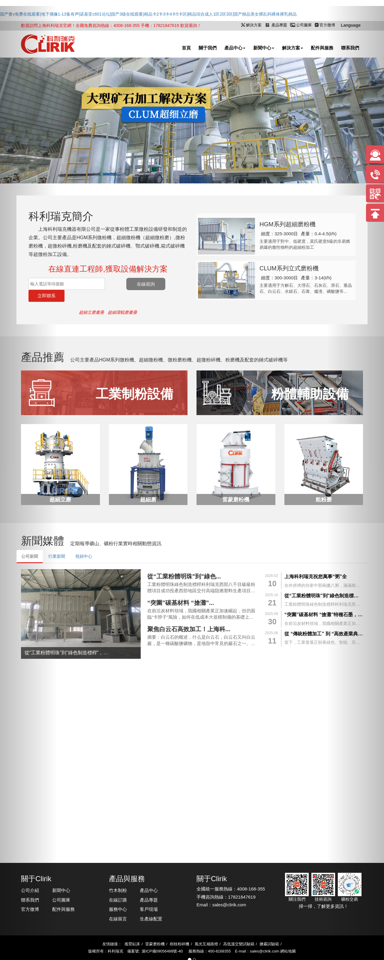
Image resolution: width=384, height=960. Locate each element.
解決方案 (292, 47)
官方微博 (30, 897)
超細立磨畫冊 (91, 300)
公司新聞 (29, 544)
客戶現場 (149, 897)
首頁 (186, 47)
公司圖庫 (61, 887)
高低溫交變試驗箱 (238, 932)
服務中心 (118, 897)
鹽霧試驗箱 (269, 932)
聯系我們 (30, 887)
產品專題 (149, 887)
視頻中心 (83, 544)
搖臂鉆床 (132, 932)
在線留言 (118, 906)
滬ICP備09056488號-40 (162, 939)
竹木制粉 (118, 878)
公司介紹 (30, 878)
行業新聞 (56, 544)
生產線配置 (151, 906)
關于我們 (208, 47)
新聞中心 (263, 47)
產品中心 (234, 47)
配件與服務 (322, 47)
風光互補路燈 (206, 932)
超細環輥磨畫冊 (122, 300)
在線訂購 (118, 887)
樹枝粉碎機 (179, 932)
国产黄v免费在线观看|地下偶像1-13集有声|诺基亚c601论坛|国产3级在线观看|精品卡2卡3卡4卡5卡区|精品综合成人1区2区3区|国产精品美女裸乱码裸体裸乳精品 (148, 14)
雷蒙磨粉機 (155, 932)
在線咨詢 (166, 284)
